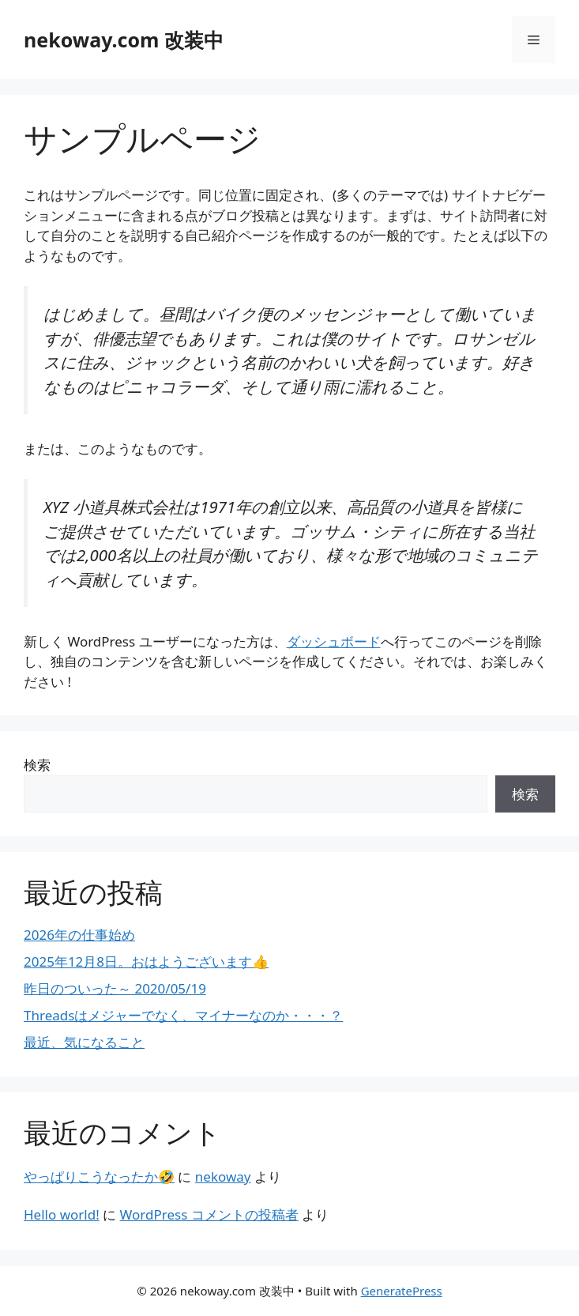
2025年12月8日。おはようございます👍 (146, 961)
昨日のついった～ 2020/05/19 (115, 988)
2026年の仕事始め (79, 935)
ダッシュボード (334, 641)
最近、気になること (84, 1042)
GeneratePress (401, 1291)
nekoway (223, 1176)
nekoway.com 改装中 (124, 39)
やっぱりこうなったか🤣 (99, 1176)
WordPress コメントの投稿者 (209, 1214)
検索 (37, 765)
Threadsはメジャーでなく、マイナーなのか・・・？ (183, 1015)
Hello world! (62, 1214)
